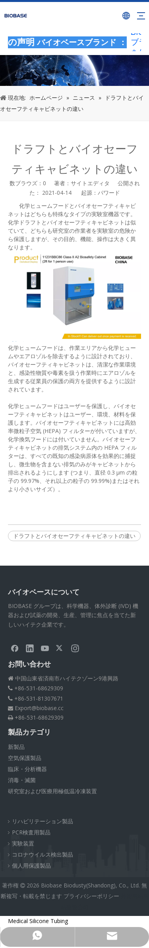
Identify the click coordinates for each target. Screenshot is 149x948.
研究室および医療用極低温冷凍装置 (52, 791)
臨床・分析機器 (27, 769)
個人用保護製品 (31, 865)
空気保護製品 (24, 758)
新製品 (16, 746)
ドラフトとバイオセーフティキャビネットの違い (74, 536)
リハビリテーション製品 (42, 821)
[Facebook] (14, 648)
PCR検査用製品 (31, 832)
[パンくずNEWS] (74, 70)
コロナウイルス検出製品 (42, 854)
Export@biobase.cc (39, 708)
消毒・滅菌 (22, 780)
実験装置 (23, 843)
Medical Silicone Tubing (38, 921)
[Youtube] (45, 648)
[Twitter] (60, 648)
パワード (109, 192)
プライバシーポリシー (91, 896)
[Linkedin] (29, 648)
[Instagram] (75, 648)
